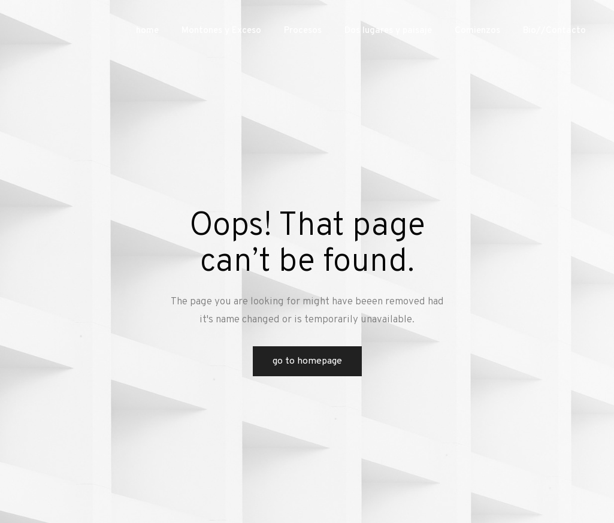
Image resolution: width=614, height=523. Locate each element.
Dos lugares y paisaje (388, 31)
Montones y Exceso (221, 31)
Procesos (303, 31)
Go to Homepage (307, 361)
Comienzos (477, 31)
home (147, 31)
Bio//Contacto (554, 31)
